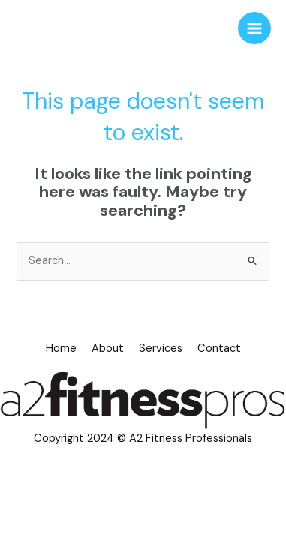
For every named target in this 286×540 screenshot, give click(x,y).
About (108, 348)
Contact (219, 348)
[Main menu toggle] (254, 28)
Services (160, 348)
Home (61, 348)
